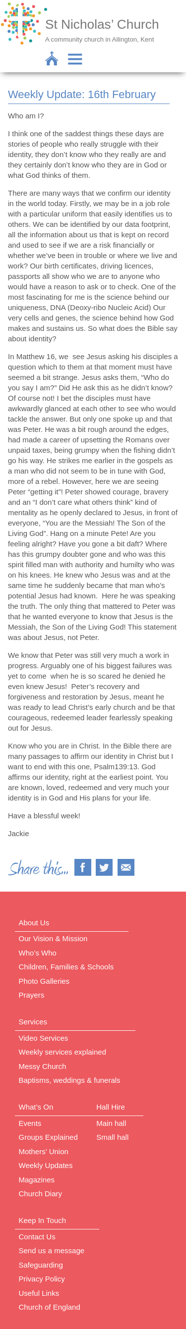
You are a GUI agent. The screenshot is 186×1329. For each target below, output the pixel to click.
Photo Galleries (44, 981)
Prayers (32, 995)
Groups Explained (48, 1137)
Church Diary (40, 1193)
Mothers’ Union (43, 1151)
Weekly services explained (62, 1052)
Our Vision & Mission (53, 938)
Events (30, 1123)
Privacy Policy (42, 1279)
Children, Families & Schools (66, 966)
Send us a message (52, 1250)
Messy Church (42, 1066)
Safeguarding (41, 1265)
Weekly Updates (46, 1165)
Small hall (112, 1137)
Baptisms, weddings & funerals (70, 1080)
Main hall (111, 1123)
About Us (34, 922)
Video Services (43, 1038)
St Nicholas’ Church (102, 24)
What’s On (36, 1107)
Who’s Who (38, 953)
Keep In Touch (42, 1220)
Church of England (49, 1307)
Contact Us (37, 1236)
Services (33, 1021)
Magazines (37, 1179)
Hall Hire (110, 1107)
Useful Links (39, 1293)
